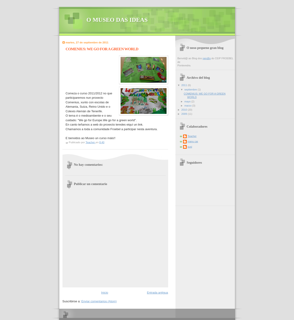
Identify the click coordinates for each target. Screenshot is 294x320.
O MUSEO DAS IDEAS (117, 20)
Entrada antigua (157, 292)
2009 (184, 113)
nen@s (207, 58)
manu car (193, 141)
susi (190, 146)
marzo (188, 105)
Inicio (104, 292)
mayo (187, 101)
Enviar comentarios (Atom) (99, 301)
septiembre (191, 89)
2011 (184, 85)
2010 (184, 109)
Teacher (192, 136)
